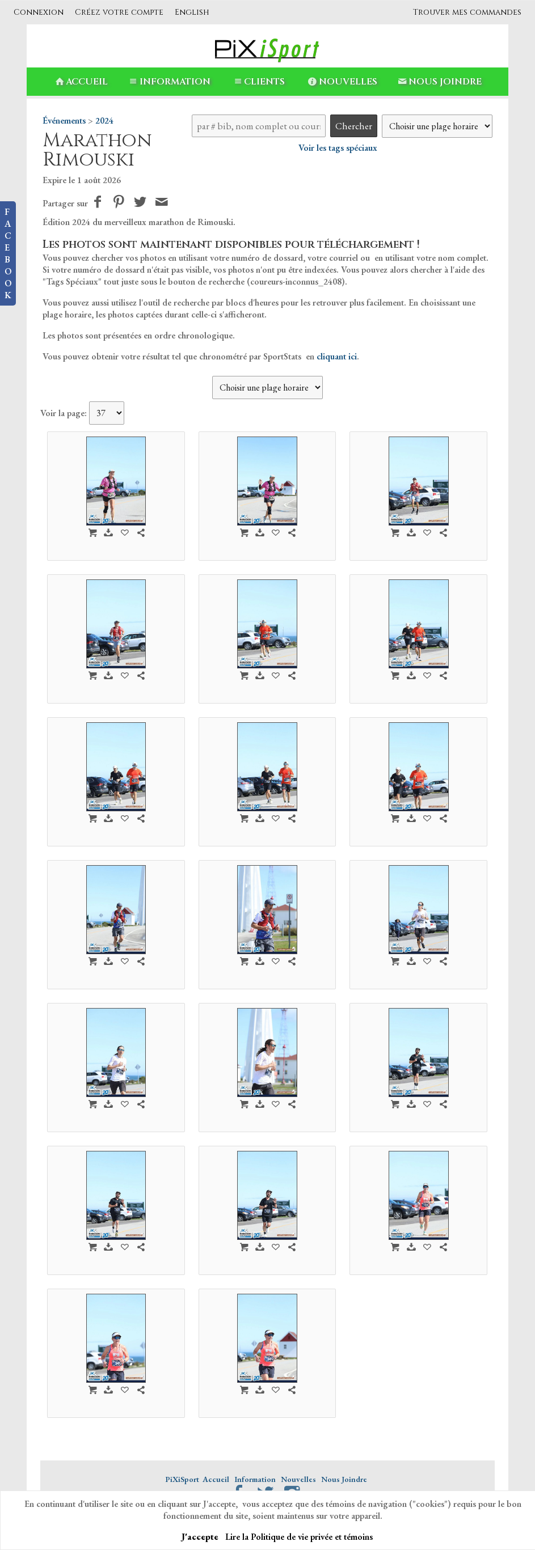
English (192, 12)
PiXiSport (182, 1479)
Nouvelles (341, 81)
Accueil (80, 81)
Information (168, 81)
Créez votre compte (119, 12)
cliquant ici (337, 356)
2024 (104, 120)
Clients (258, 81)
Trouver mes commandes (467, 12)
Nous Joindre (439, 81)
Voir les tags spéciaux (337, 148)
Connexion (39, 12)
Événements (64, 120)
